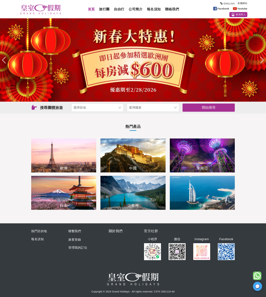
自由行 (119, 9)
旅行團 (104, 9)
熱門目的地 (39, 231)
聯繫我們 (74, 231)
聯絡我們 (172, 9)
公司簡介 (135, 9)
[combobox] (97, 108)
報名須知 (154, 9)
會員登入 (238, 14)
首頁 (91, 9)
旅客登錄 (74, 239)
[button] (4, 60)
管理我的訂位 (77, 247)
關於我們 (116, 231)
